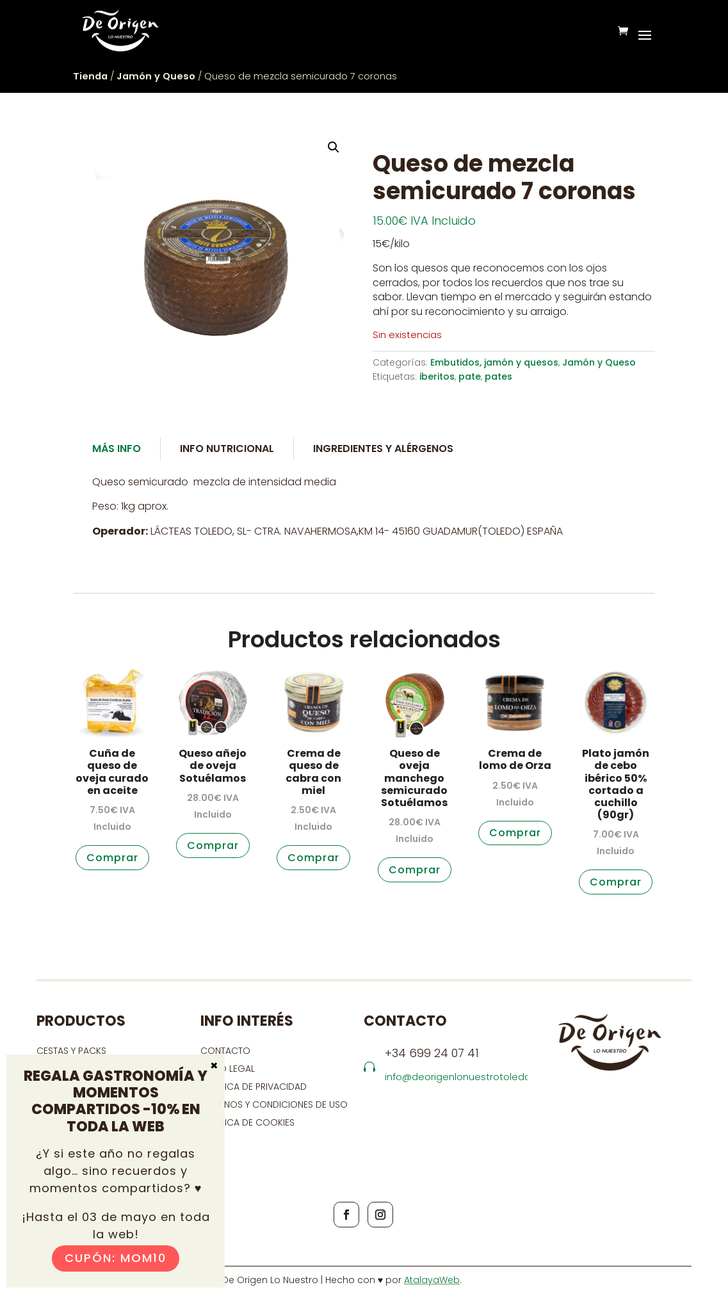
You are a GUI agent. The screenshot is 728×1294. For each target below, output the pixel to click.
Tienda (90, 76)
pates (498, 376)
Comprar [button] (112, 857)
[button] (333, 147)
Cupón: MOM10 (115, 1258)
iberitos (437, 376)
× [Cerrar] (214, 1065)
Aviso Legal (227, 1068)
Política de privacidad (253, 1086)
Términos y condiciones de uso (275, 1104)
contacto (225, 1050)
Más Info (116, 448)
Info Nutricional (227, 448)
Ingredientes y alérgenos (383, 448)
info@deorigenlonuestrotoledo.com (469, 1076)
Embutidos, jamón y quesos (494, 362)
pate (469, 376)
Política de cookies (247, 1122)
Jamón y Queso (156, 76)
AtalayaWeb (432, 1280)
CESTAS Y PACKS (71, 1050)
